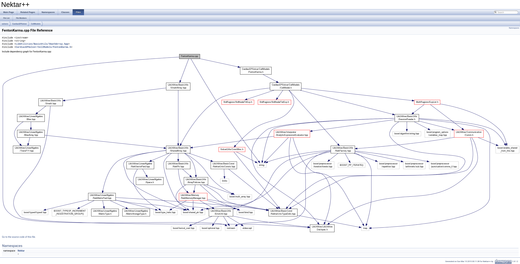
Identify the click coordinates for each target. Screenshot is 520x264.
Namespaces (514, 28)
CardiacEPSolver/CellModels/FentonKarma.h (43, 47)
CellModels (35, 24)
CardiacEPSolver (19, 24)
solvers (5, 24)
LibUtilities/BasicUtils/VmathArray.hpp (42, 44)
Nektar (21, 250)
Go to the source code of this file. (19, 237)
